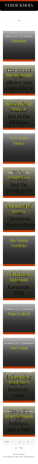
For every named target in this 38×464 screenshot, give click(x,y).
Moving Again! (19, 74)
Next (21, 448)
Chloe (27, 70)
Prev (7, 441)
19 (19, 441)
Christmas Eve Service (19, 208)
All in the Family (19, 416)
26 (16, 448)
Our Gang (19, 347)
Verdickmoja (19, 5)
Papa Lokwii (19, 313)
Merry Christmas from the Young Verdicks (19, 237)
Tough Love (19, 177)
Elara (14, 454)
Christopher (28, 36)
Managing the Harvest (19, 106)
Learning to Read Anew (19, 379)
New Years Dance (19, 140)
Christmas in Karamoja (19, 277)
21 (28, 441)
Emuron (19, 40)
